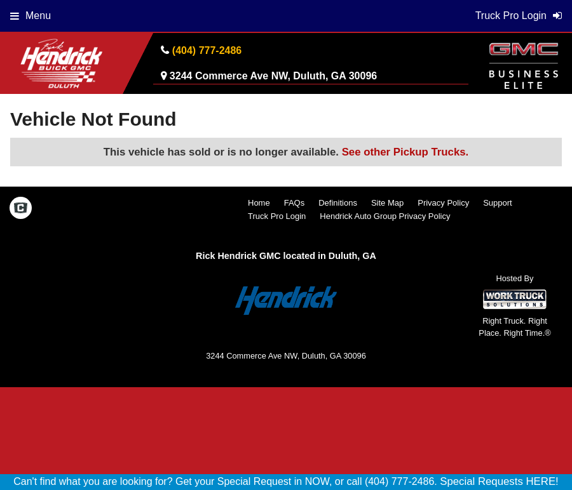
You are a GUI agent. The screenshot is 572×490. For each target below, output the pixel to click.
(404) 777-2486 (207, 50)
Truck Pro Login (277, 216)
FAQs (294, 203)
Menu (30, 15)
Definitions (337, 203)
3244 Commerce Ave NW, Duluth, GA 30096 (273, 75)
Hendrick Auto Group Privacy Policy (385, 216)
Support (497, 203)
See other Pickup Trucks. (405, 152)
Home (259, 203)
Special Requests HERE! (499, 481)
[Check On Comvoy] (21, 209)
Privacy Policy (443, 203)
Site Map (387, 203)
